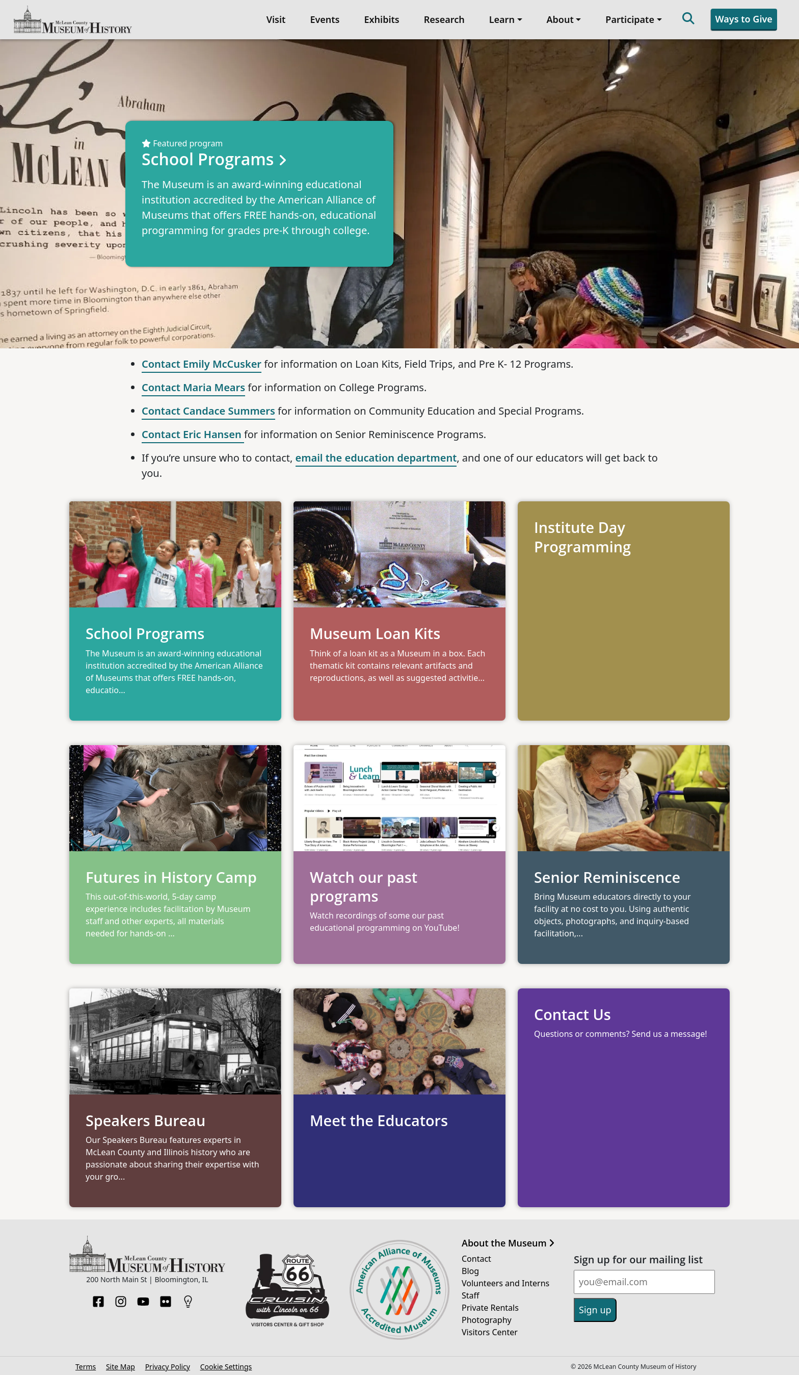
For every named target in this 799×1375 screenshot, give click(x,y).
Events (324, 19)
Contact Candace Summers (208, 410)
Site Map (120, 1365)
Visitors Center (490, 1331)
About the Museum (508, 1242)
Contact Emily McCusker (201, 363)
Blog (470, 1270)
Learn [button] (501, 19)
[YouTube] (143, 1297)
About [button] (559, 19)
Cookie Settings (226, 1365)
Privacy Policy (167, 1365)
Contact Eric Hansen (193, 433)
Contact (476, 1257)
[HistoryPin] (188, 1297)
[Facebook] (98, 1297)
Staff (471, 1294)
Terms (85, 1365)
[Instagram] (121, 1297)
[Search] (688, 19)
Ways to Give (743, 18)
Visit (275, 19)
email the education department (376, 457)
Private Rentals (490, 1306)
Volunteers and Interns (505, 1282)
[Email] (644, 1281)
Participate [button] (629, 19)
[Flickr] (165, 1297)
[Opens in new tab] (399, 886)
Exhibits (381, 19)
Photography (487, 1319)
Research (443, 19)
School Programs (216, 158)
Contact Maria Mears (193, 386)
